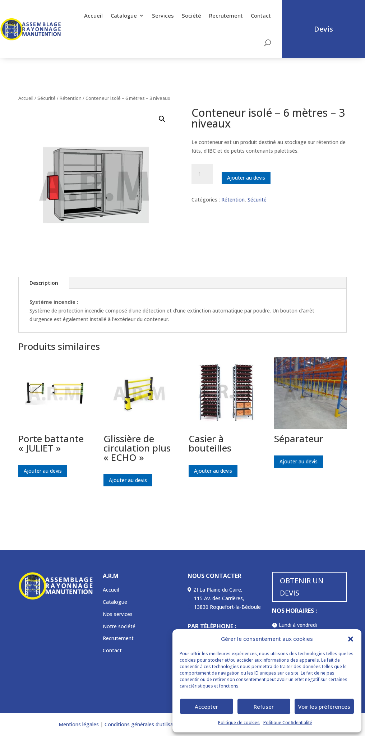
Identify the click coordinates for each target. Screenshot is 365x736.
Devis (323, 29)
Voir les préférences (324, 706)
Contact (261, 15)
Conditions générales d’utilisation (142, 724)
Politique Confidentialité (287, 722)
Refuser (264, 706)
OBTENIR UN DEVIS (302, 587)
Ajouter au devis (246, 177)
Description (43, 282)
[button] (350, 639)
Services (163, 15)
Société (191, 15)
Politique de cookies (239, 722)
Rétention (71, 98)
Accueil (93, 15)
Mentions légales (79, 724)
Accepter (206, 706)
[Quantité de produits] (202, 174)
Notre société (119, 626)
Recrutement (226, 15)
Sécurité (46, 98)
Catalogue (124, 15)
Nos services (118, 614)
